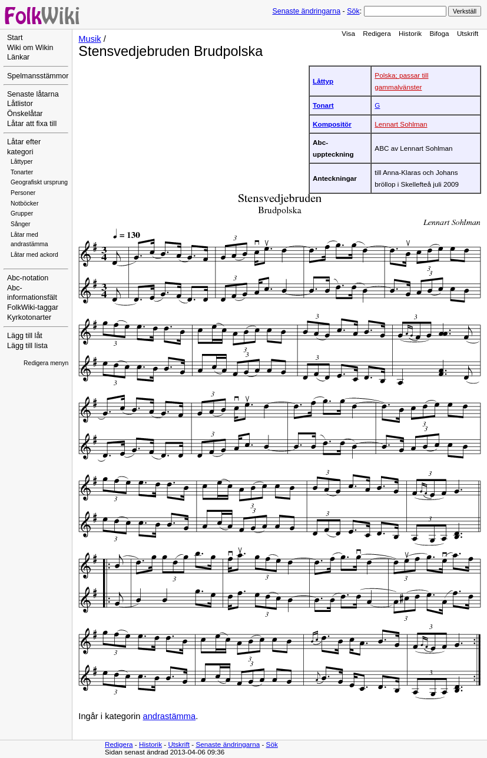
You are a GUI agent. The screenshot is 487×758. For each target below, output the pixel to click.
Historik (410, 33)
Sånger (21, 224)
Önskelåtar (25, 114)
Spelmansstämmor (37, 76)
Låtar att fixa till (32, 124)
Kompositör (332, 124)
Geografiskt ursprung (39, 182)
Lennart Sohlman (401, 124)
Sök (353, 11)
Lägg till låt (24, 336)
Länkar (18, 57)
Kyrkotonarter (29, 317)
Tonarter (22, 172)
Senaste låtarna (33, 94)
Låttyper (22, 161)
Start (14, 38)
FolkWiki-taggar (32, 307)
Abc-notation (27, 278)
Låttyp (323, 81)
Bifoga (439, 33)
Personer (23, 193)
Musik (89, 39)
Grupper (22, 213)
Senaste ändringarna (306, 11)
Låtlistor (20, 104)
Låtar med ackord (34, 254)
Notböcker (24, 203)
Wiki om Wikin (30, 48)
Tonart (323, 105)
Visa (348, 33)
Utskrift (467, 33)
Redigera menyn (46, 363)
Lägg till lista (27, 346)
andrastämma (169, 716)
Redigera (377, 33)
